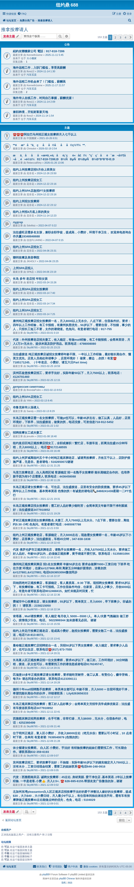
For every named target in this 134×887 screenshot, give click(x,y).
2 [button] (115, 37)
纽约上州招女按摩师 (26, 201)
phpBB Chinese (67, 878)
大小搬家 (32, 58)
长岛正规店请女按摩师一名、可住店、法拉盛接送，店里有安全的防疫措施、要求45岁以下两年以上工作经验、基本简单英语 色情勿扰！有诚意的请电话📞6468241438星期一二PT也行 (72, 491)
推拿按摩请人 (14, 29)
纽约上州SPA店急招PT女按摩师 (34, 190)
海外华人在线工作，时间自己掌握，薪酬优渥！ (43, 98)
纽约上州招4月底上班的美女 (31, 212)
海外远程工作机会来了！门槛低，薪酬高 (39, 81)
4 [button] (125, 37)
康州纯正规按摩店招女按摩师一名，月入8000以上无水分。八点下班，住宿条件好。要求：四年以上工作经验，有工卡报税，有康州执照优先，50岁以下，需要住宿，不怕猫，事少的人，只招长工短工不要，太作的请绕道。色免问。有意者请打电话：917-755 (72, 325)
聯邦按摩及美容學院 (26, 257)
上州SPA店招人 (23, 268)
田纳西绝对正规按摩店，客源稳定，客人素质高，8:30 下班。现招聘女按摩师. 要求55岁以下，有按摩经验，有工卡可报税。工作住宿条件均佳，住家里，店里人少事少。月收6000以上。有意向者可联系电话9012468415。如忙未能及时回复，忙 (72, 587)
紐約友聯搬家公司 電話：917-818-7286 (39, 51)
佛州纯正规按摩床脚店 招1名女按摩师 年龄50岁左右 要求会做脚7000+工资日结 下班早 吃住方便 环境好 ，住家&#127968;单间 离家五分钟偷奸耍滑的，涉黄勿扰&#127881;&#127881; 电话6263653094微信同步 (71, 568)
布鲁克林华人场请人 (26, 407)
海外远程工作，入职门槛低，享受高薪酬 (39, 67)
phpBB (45, 874)
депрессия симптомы (29, 386)
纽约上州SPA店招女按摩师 (30, 289)
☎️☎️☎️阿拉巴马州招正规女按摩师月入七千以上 (44, 134)
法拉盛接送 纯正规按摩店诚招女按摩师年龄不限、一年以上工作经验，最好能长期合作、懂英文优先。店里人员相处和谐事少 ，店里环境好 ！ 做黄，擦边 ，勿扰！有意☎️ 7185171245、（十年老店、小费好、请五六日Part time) (72, 358)
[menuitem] (21, 13)
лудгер (18, 222)
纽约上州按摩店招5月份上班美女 (34, 169)
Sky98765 (32, 332)
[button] (130, 37)
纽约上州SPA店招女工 (27, 247)
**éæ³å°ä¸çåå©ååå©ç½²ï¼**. (49, 145)
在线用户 (6, 829)
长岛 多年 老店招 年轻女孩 (30, 278)
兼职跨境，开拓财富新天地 (30, 112)
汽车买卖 (32, 74)
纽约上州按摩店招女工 (27, 180)
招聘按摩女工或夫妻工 (27, 432)
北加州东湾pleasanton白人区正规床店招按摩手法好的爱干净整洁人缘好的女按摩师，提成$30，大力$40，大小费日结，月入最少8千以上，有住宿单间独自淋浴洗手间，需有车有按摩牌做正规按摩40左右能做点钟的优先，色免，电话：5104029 (72, 795)
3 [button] (120, 37)
